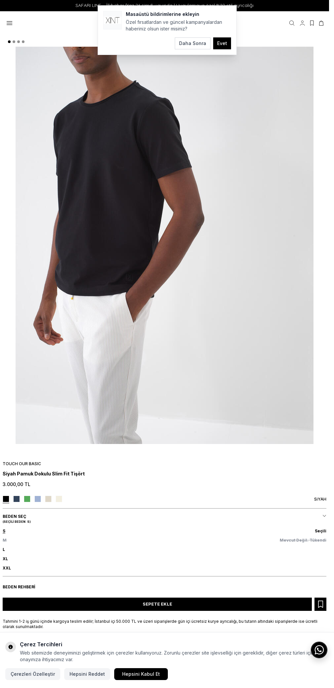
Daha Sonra (192, 43)
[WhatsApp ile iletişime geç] (319, 650)
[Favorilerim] (312, 23)
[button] (9, 41)
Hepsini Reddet (87, 674)
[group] (164, 245)
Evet (222, 43)
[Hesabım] (302, 23)
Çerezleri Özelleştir (33, 674)
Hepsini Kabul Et (141, 674)
